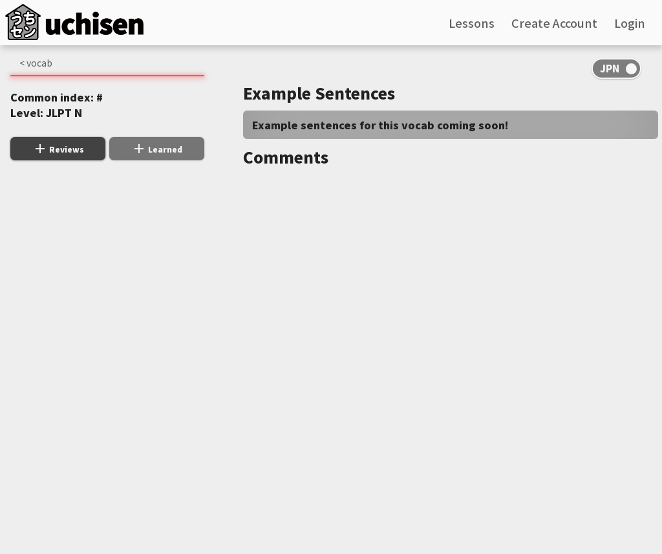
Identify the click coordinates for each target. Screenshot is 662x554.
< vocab (35, 62)
